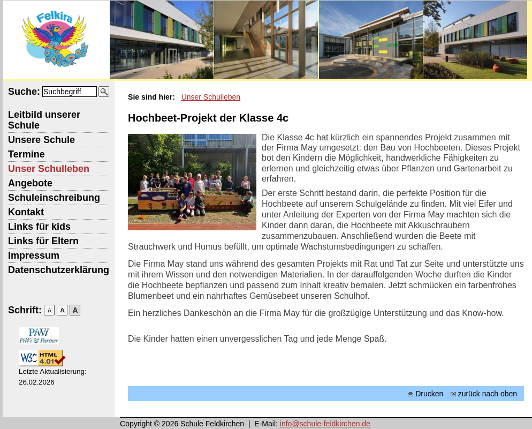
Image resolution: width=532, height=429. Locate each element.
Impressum (33, 255)
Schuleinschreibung (54, 197)
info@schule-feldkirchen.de (325, 423)
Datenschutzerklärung (58, 270)
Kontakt (26, 212)
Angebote (30, 183)
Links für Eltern (43, 241)
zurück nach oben (484, 393)
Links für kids (39, 226)
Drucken (425, 393)
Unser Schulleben (48, 168)
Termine (26, 154)
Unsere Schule (41, 139)
